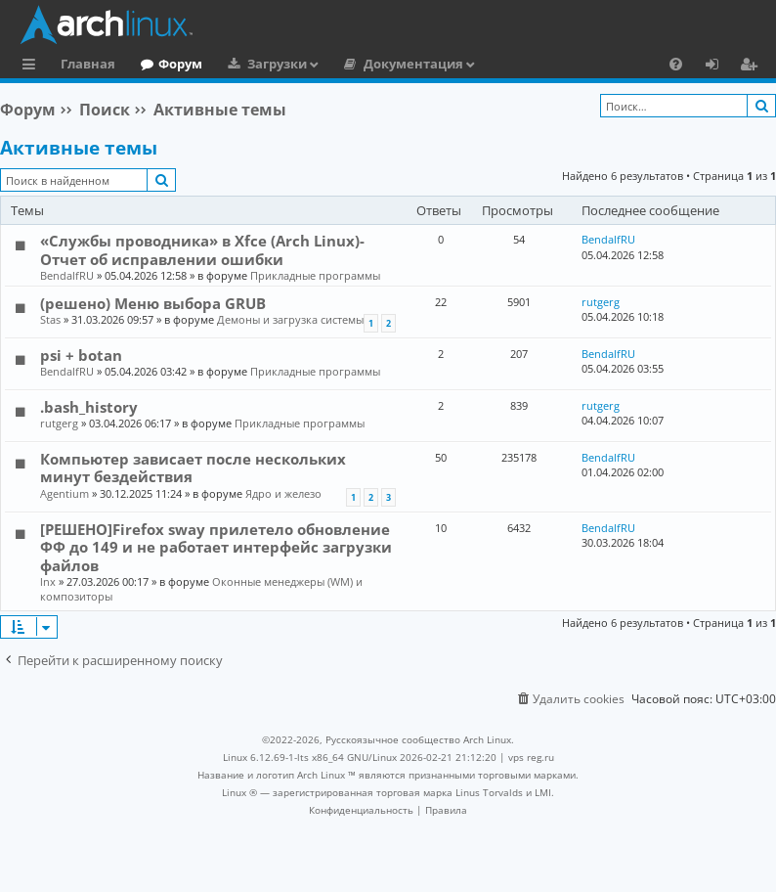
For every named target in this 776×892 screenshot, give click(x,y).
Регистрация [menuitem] (752, 66)
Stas (50, 319)
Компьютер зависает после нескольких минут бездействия (193, 467)
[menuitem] (676, 63)
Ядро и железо (283, 493)
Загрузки (277, 63)
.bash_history (89, 407)
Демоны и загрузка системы (290, 319)
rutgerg (601, 301)
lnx (48, 581)
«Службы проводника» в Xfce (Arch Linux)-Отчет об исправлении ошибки (202, 249)
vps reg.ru (531, 757)
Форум (180, 63)
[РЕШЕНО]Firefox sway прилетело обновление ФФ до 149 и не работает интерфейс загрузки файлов (216, 547)
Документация (413, 63)
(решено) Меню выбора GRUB (153, 303)
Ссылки (33, 66)
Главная (88, 63)
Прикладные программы (315, 275)
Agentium (64, 493)
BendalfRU (67, 275)
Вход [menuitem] (719, 66)
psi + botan (81, 355)
